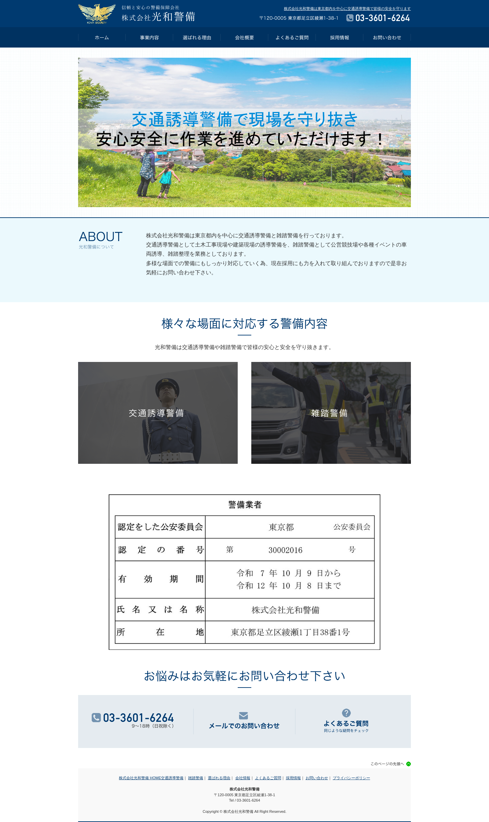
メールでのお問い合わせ (244, 721)
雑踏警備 (331, 413)
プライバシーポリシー (351, 778)
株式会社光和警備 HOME (140, 778)
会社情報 (242, 778)
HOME (102, 37)
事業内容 (149, 37)
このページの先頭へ (391, 764)
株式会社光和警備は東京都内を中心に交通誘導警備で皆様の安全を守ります (347, 8)
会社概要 (244, 37)
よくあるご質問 (292, 37)
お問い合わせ (387, 37)
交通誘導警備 (158, 413)
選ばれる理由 (197, 37)
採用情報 (339, 37)
